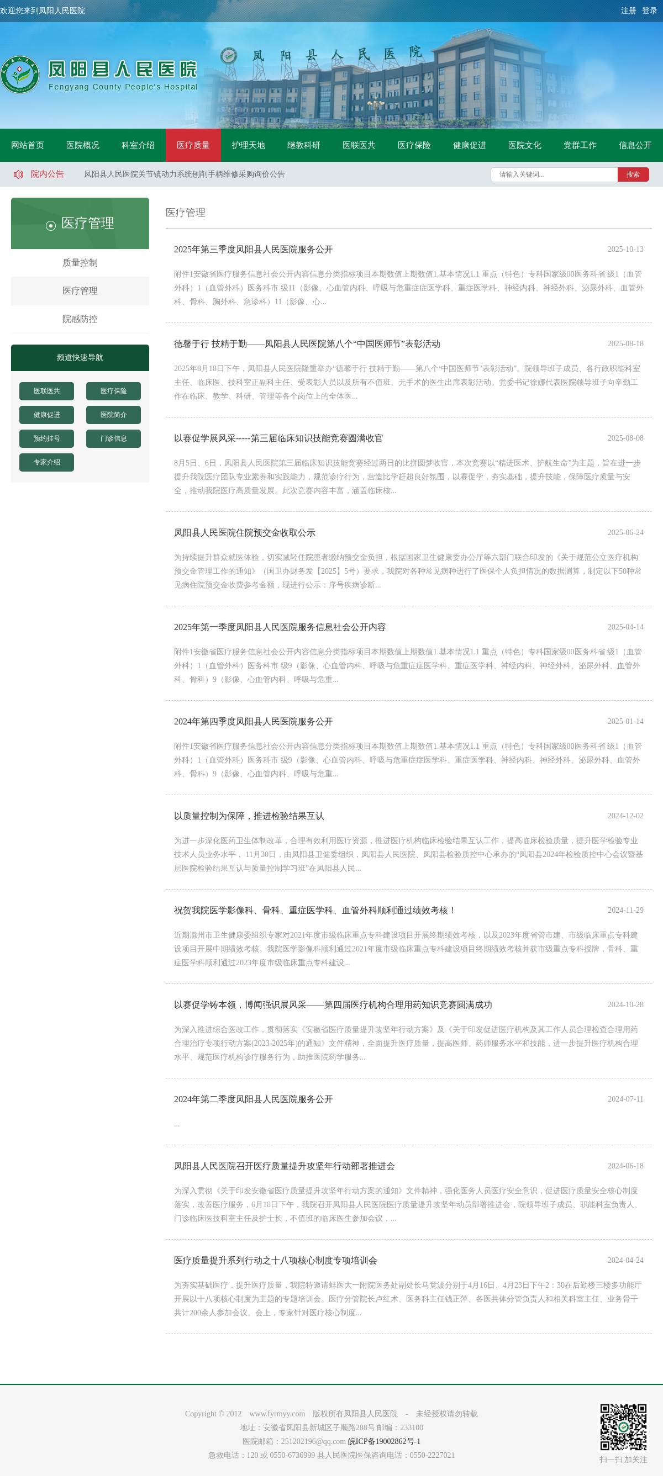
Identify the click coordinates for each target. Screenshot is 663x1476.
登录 (649, 11)
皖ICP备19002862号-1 (384, 1441)
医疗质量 (193, 145)
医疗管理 (80, 290)
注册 (628, 11)
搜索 (633, 174)
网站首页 (27, 145)
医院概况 (82, 145)
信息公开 (635, 145)
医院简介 (114, 415)
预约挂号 (47, 438)
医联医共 (359, 145)
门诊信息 (114, 438)
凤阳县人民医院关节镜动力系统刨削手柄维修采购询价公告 (184, 174)
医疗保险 (414, 145)
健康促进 (469, 145)
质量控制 (80, 262)
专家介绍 (47, 462)
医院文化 (524, 145)
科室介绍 (138, 145)
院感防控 (80, 319)
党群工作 (580, 145)
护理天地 (248, 145)
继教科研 (303, 145)
